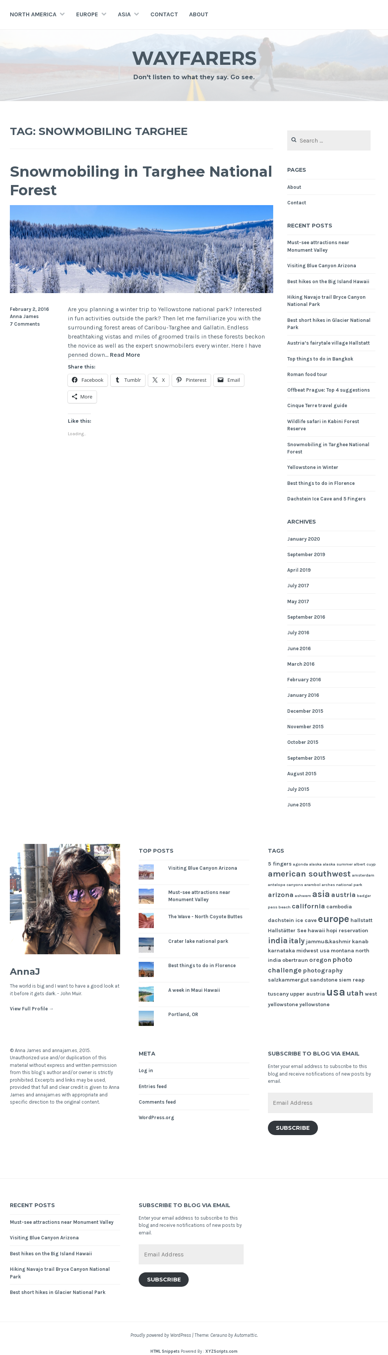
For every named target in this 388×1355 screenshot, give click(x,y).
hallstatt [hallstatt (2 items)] (361, 920)
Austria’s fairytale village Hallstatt (328, 343)
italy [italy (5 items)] (297, 940)
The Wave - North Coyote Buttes (205, 916)
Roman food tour (307, 374)
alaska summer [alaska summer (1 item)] (338, 864)
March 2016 (300, 664)
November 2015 (305, 726)
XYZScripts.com (221, 1351)
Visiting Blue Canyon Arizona (321, 265)
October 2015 (302, 742)
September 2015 (306, 758)
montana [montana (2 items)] (342, 950)
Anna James (24, 316)
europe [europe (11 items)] (333, 919)
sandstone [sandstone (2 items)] (324, 980)
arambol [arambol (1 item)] (312, 884)
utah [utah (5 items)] (355, 993)
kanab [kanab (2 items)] (360, 941)
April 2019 (299, 570)
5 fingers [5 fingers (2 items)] (280, 864)
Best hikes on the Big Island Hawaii (328, 281)
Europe (87, 14)
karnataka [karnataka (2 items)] (281, 950)
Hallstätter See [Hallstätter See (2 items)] (287, 930)
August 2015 (301, 773)
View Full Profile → (32, 1009)
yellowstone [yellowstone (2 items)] (314, 1004)
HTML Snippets (165, 1351)
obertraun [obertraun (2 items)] (295, 960)
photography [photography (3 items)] (323, 970)
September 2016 (306, 617)
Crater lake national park (198, 941)
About (198, 14)
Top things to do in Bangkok (320, 359)
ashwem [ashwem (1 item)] (303, 895)
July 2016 (298, 632)
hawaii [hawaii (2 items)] (316, 930)
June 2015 (299, 805)
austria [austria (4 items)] (343, 895)
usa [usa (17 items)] (335, 991)
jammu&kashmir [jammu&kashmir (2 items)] (328, 941)
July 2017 (298, 585)
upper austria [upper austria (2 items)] (307, 994)
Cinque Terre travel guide (317, 405)
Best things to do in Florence (321, 483)
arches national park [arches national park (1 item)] (342, 884)
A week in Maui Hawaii (194, 990)
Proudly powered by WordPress (160, 1335)
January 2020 (303, 539)
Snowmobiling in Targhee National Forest (141, 181)
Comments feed (157, 1102)
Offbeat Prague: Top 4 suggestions (328, 390)
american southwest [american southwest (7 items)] (309, 874)
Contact (164, 14)
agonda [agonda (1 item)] (300, 864)
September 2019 (306, 554)
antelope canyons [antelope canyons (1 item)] (285, 884)
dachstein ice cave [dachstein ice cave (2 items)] (292, 920)
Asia (124, 14)
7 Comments (25, 324)
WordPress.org (156, 1117)
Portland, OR (183, 1014)
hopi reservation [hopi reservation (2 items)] (347, 930)
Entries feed (153, 1086)
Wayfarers (194, 58)
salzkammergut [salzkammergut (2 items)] (288, 980)
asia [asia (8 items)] (321, 894)
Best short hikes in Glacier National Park (57, 1292)
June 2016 (299, 648)
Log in (146, 1070)
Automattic (245, 1335)
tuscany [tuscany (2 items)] (278, 994)
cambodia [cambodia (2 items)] (339, 906)
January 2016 (303, 695)
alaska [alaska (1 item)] (315, 864)
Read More (125, 355)
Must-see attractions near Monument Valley (62, 1222)
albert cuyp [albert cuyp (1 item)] (365, 864)
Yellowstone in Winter (312, 467)
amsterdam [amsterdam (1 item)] (363, 875)
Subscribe (293, 1127)
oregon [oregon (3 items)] (320, 959)
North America (33, 14)
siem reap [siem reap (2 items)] (352, 980)
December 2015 (305, 711)
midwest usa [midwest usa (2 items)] (313, 950)
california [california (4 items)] (308, 906)
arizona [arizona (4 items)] (281, 895)
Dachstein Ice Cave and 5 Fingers (326, 499)
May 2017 (298, 601)
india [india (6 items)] (278, 940)
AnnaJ (25, 971)
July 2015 (298, 789)
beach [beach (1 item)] (284, 907)
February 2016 (304, 679)
